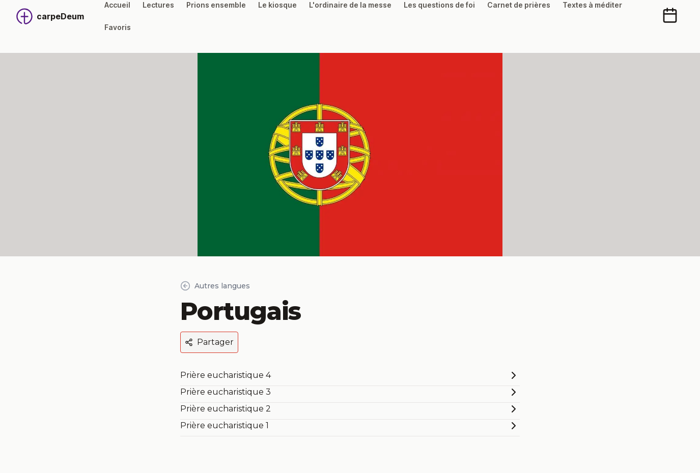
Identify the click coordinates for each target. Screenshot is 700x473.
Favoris (117, 27)
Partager (209, 342)
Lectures (158, 5)
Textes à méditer (592, 5)
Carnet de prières (518, 5)
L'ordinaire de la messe (350, 5)
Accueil (117, 5)
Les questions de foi (439, 5)
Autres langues (215, 286)
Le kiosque (277, 5)
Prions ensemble (216, 5)
